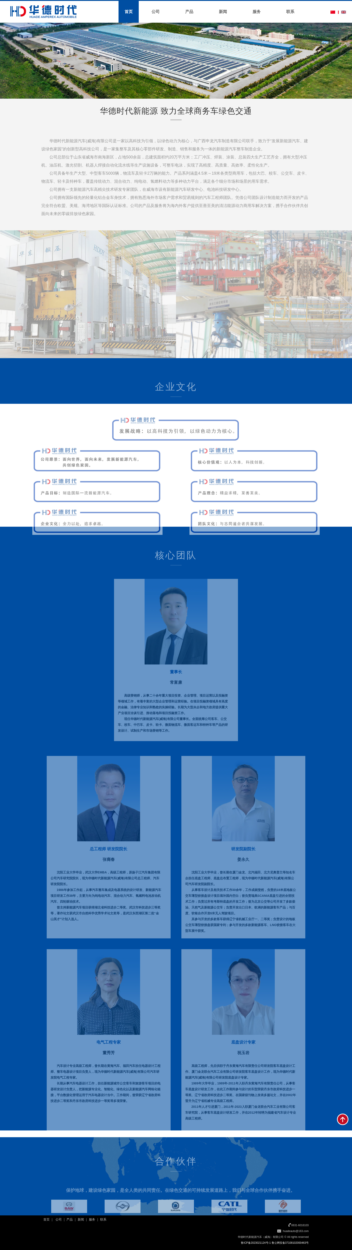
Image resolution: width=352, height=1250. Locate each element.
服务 (257, 11)
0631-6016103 (300, 1225)
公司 (156, 11)
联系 (290, 11)
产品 (189, 11)
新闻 (223, 11)
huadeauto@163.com (296, 1231)
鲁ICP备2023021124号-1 (256, 1242)
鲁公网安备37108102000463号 (290, 1242)
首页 (129, 11)
